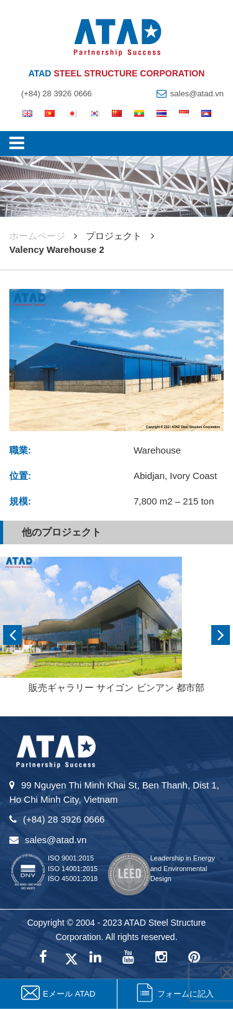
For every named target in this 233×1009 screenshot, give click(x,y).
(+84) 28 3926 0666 (56, 93)
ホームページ (37, 236)
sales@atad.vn (197, 93)
